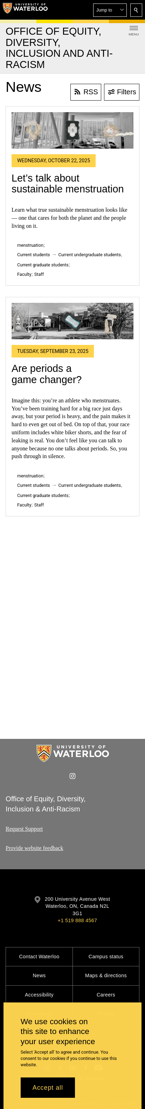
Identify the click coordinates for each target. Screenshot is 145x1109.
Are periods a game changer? (47, 374)
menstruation (30, 245)
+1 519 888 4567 (77, 920)
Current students (33, 254)
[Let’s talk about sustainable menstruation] (72, 130)
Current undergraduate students (89, 254)
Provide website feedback (34, 848)
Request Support (24, 829)
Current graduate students (42, 264)
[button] (110, 10)
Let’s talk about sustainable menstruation (68, 183)
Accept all (48, 1087)
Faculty (24, 274)
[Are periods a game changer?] (72, 321)
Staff (39, 274)
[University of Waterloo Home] (25, 10)
